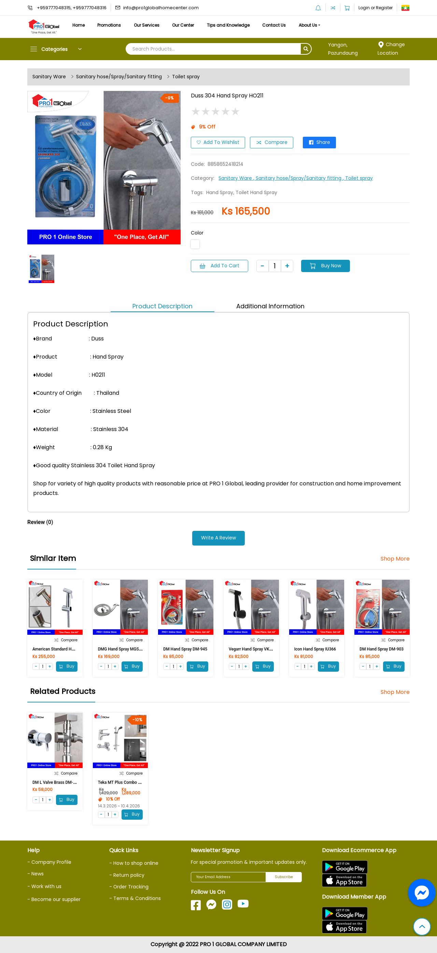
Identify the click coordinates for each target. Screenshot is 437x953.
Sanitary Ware (49, 76)
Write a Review (218, 538)
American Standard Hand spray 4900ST (68, 649)
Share (319, 142)
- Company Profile (49, 862)
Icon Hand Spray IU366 (315, 649)
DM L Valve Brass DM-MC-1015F (62, 782)
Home (78, 25)
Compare (271, 142)
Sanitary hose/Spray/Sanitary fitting (119, 76)
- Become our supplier (54, 899)
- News (35, 873)
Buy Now (325, 265)
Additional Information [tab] (270, 306)
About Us (310, 25)
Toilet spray (186, 76)
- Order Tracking (129, 886)
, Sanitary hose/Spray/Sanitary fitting (298, 178)
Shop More (395, 559)
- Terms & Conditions (135, 898)
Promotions (110, 25)
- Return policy (126, 875)
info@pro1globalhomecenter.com (161, 7)
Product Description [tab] (162, 306)
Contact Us (275, 25)
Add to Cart (219, 265)
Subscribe (284, 877)
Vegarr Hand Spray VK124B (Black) (261, 649)
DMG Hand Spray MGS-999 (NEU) (128, 649)
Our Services (147, 25)
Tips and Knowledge (229, 25)
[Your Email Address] (228, 877)
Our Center (184, 25)
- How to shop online (133, 863)
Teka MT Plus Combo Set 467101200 (132, 782)
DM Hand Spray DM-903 (382, 649)
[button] (422, 927)
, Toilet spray (358, 178)
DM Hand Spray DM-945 (185, 649)
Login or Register (375, 8)
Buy (66, 666)
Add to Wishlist (218, 142)
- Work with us (44, 886)
